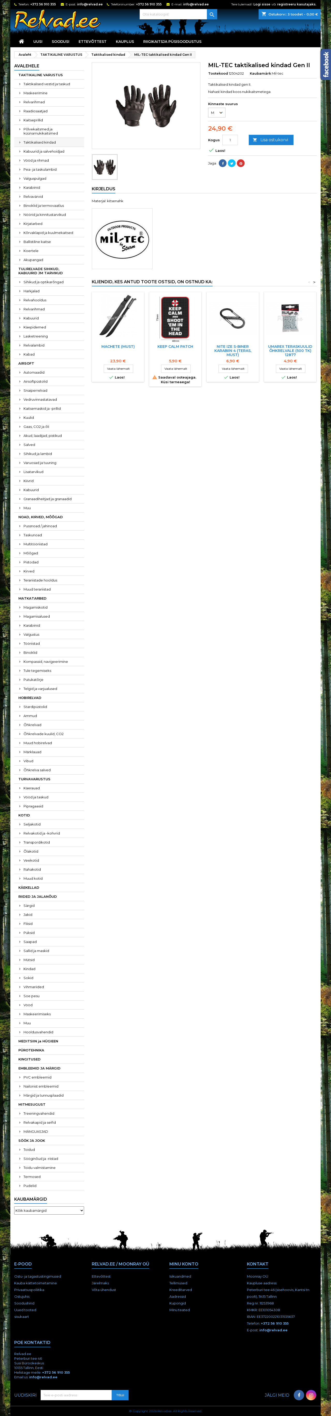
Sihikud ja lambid (38, 454)
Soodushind (24, 1303)
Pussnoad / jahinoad (40, 526)
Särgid (29, 905)
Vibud (28, 761)
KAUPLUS (125, 41)
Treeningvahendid (39, 1113)
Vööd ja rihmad (36, 160)
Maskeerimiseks (37, 1014)
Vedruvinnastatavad (40, 399)
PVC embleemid (37, 1077)
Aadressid (177, 1296)
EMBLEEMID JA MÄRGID (39, 1068)
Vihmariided (34, 987)
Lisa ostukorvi (270, 140)
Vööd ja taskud (36, 797)
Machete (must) (118, 346)
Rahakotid (32, 869)
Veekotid (31, 860)
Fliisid (28, 924)
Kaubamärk (260, 73)
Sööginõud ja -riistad (41, 1159)
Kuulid (29, 417)
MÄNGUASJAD (36, 1131)
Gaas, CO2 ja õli (36, 426)
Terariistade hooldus (40, 580)
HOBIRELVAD (29, 698)
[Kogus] (230, 140)
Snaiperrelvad (35, 390)
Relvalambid (34, 345)
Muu (27, 508)
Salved (29, 445)
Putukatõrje (33, 680)
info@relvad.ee (90, 4)
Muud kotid (33, 878)
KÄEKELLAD (28, 887)
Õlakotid (31, 851)
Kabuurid (31, 318)
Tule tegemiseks (37, 670)
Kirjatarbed (33, 224)
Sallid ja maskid (36, 951)
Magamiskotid (36, 607)
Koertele (31, 251)
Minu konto (183, 1264)
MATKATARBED (32, 598)
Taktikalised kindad (40, 142)
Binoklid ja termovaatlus (44, 205)
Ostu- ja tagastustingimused (37, 1276)
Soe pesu (32, 996)
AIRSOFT (26, 363)
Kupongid (177, 1303)
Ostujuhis (21, 1296)
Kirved (29, 571)
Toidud (29, 1149)
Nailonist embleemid (41, 1086)
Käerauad (32, 788)
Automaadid (34, 372)
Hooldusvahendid (38, 1032)
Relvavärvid (33, 196)
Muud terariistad (37, 589)
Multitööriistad (36, 544)
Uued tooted (25, 1310)
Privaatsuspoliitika (29, 1290)
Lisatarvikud (33, 472)
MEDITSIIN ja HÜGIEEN (38, 1041)
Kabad (29, 354)
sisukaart (21, 1317)
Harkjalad (32, 291)
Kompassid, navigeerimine (46, 661)
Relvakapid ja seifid (40, 1122)
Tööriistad (32, 643)
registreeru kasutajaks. (296, 4)
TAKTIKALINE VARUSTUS (40, 75)
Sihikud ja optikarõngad (44, 282)
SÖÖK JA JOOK (31, 1140)
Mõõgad (31, 553)
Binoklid (30, 652)
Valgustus (31, 634)
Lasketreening (36, 336)
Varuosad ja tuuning (40, 463)
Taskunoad (33, 535)
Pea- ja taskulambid (40, 169)
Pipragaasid (33, 806)
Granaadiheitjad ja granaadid (48, 499)
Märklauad (32, 752)
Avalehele (26, 66)
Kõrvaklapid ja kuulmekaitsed (48, 233)
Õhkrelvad (32, 725)
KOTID (24, 815)
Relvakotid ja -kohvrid (42, 833)
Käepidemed (35, 327)
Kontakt (257, 1264)
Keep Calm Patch (175, 346)
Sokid (28, 978)
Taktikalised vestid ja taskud (47, 84)
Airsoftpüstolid (36, 381)
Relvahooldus (35, 300)
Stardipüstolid (35, 707)
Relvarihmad (34, 102)
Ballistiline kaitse (37, 242)
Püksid (29, 933)
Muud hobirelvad (38, 743)
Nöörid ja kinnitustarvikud (45, 215)
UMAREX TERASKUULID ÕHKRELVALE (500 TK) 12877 (290, 350)
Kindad (29, 969)
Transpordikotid (37, 842)
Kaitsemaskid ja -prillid (42, 408)
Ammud (30, 716)
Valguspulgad (35, 178)
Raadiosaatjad (36, 111)
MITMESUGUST (32, 1104)
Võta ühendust (104, 1290)
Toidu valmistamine (40, 1168)
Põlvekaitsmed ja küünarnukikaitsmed (41, 131)
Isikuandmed (180, 1276)
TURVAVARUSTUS (34, 779)
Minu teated (179, 1310)
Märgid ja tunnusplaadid (44, 1095)
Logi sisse (261, 4)
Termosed (32, 1177)
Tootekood (218, 73)
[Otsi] (178, 14)
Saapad (30, 942)
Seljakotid (32, 824)
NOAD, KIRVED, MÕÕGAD (40, 517)
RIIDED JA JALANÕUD (37, 896)
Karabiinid (32, 187)
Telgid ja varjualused (40, 689)
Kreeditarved (180, 1290)
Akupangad (33, 260)
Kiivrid (29, 481)
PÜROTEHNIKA (31, 1050)
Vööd (28, 1005)
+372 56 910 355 (43, 4)
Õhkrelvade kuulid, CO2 (44, 734)
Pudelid (30, 1186)
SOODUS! (60, 41)
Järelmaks (100, 1283)
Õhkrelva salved (37, 770)
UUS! (37, 41)
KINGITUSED (29, 1059)
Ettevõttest (93, 41)
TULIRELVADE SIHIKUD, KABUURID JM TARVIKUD (40, 271)
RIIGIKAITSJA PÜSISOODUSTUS (172, 41)
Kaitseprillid (33, 120)
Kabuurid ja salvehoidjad (44, 151)
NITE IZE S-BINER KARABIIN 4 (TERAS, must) (232, 350)
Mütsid (29, 960)
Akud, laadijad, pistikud (43, 436)
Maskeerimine (36, 93)
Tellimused (178, 1283)
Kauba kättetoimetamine (35, 1283)
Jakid (28, 914)
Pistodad (31, 562)
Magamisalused (37, 616)
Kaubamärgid (30, 1199)
